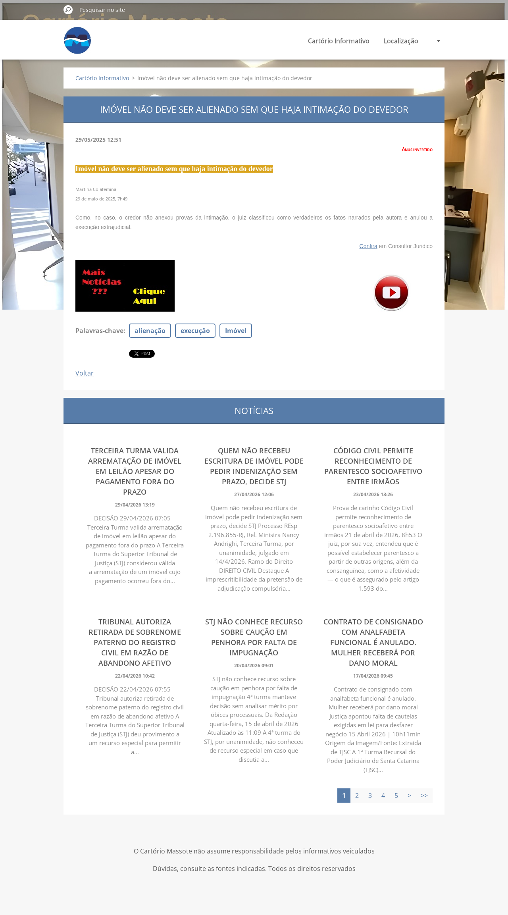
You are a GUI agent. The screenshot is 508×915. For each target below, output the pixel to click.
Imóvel (235, 330)
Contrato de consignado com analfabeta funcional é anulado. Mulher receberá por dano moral (373, 642)
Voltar (84, 373)
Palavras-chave (99, 330)
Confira (368, 246)
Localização (401, 41)
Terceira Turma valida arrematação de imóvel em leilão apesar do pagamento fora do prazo (134, 471)
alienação (150, 330)
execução (195, 330)
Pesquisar (68, 9)
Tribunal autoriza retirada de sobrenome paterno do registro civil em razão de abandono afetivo (135, 642)
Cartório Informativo (338, 41)
